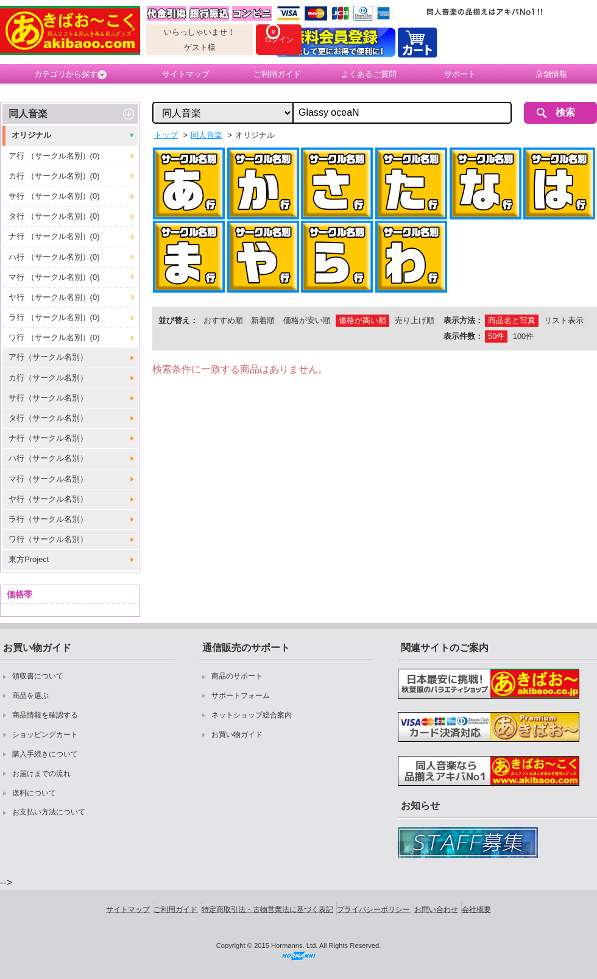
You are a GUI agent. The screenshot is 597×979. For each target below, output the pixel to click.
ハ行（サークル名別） (48, 458)
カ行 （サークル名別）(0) (54, 175)
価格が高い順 (362, 320)
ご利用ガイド (277, 74)
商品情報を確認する (45, 715)
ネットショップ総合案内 (251, 715)
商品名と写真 (511, 320)
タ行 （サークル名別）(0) (54, 216)
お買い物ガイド (237, 734)
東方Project (29, 559)
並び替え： (178, 320)
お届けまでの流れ (41, 773)
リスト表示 (564, 320)
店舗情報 (551, 74)
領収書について (37, 676)
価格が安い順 (307, 320)
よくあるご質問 (369, 74)
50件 (496, 336)
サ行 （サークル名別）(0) (54, 196)
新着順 (263, 320)
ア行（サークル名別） (48, 356)
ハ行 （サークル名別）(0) (54, 257)
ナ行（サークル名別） (48, 438)
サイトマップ (186, 74)
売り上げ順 (414, 320)
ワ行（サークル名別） (48, 539)
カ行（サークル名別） (48, 377)
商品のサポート (237, 676)
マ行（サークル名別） (48, 478)
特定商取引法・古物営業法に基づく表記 (267, 909)
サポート (460, 74)
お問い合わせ (436, 909)
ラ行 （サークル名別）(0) (54, 317)
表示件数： (463, 336)
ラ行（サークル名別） (48, 519)
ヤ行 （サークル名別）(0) (54, 297)
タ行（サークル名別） (48, 417)
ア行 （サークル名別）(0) (54, 155)
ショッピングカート (45, 734)
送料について (34, 793)
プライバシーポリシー (373, 909)
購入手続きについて (45, 754)
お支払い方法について (48, 812)
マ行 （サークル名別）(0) (54, 277)
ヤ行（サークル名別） (48, 499)
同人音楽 (28, 114)
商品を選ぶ (30, 695)
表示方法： (463, 320)
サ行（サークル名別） (48, 397)
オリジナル (31, 135)
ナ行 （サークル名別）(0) (54, 236)
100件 (523, 336)
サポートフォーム (240, 695)
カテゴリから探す (70, 74)
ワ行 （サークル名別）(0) (54, 337)
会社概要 (476, 909)
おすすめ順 (223, 320)
